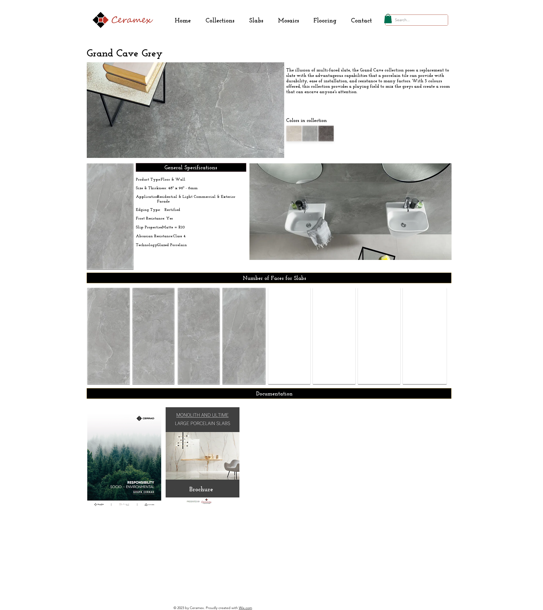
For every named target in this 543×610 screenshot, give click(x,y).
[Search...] (416, 20)
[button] (388, 18)
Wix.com (245, 608)
